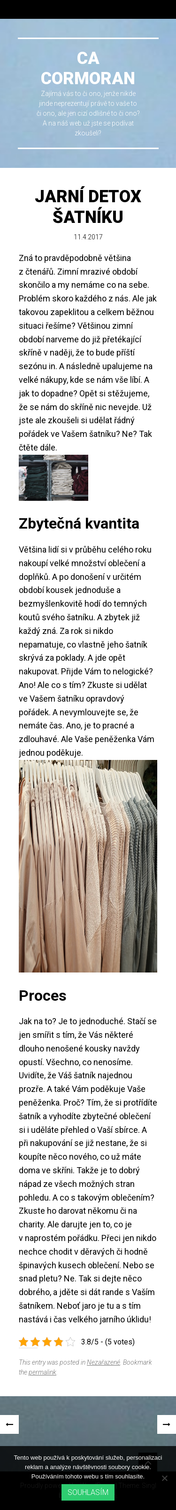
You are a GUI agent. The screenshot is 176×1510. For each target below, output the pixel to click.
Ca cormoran (88, 68)
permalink (42, 1372)
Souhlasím (88, 1492)
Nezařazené (103, 1362)
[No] (164, 1478)
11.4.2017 (88, 237)
